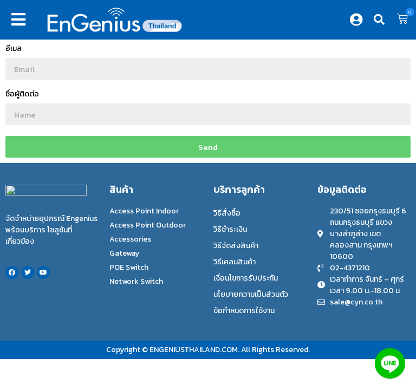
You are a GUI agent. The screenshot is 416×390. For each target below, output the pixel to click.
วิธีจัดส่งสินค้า (235, 245)
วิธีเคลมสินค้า (234, 262)
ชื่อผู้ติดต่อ (22, 95)
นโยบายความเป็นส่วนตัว (250, 294)
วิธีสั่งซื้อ (226, 213)
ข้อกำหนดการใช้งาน (244, 310)
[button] (20, 19)
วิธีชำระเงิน (230, 229)
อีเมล (13, 49)
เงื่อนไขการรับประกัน (245, 278)
